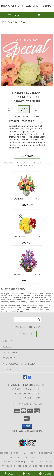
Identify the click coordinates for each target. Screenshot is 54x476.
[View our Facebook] (25, 378)
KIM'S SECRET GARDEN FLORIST (27, 6)
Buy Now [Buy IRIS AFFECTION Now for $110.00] (27, 280)
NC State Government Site (38, 462)
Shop (13, 15)
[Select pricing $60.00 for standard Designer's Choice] (11, 109)
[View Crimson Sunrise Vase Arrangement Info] (27, 222)
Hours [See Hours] (45, 473)
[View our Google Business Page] (29, 378)
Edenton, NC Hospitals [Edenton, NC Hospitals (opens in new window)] (41, 453)
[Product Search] (27, 319)
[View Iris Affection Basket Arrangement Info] (27, 260)
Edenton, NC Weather (13, 462)
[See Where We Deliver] (27, 334)
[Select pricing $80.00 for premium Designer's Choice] (36, 109)
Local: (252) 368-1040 (27, 398)
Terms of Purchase (27, 466)
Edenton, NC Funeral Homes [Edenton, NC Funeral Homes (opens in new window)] (14, 453)
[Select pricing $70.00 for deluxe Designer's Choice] (23, 109)
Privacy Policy (9, 466)
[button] (27, 426)
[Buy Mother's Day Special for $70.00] (27, 156)
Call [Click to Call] (9, 473)
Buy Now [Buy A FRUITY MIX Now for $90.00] (27, 204)
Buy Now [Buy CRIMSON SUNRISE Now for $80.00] (27, 242)
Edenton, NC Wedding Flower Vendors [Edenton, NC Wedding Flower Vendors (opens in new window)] (27, 457)
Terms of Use (45, 466)
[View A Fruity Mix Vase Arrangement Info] (27, 184)
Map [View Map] (27, 473)
